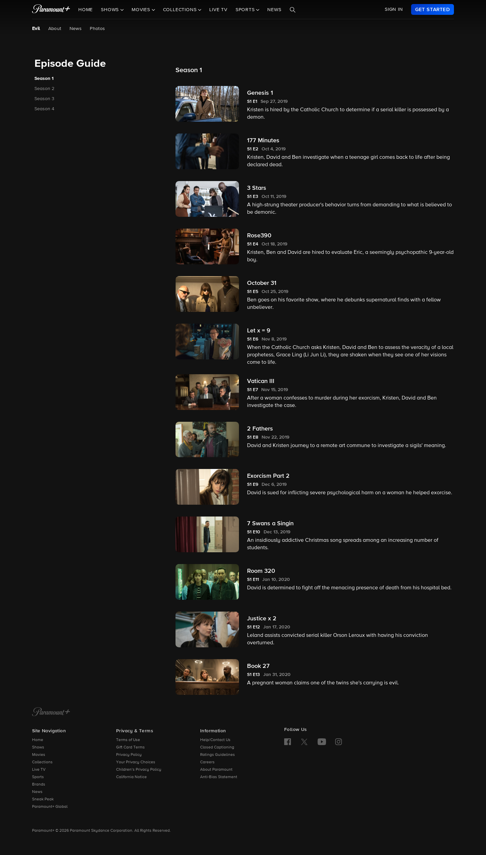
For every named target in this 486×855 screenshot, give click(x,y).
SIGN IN (394, 9)
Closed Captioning (217, 747)
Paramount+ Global (50, 807)
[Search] (293, 10)
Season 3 (44, 98)
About (54, 28)
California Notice (131, 777)
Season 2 (44, 88)
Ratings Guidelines (217, 755)
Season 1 (44, 78)
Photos (97, 28)
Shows (38, 747)
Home (85, 9)
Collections (42, 762)
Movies (38, 755)
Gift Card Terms (130, 747)
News (274, 9)
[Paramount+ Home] (51, 712)
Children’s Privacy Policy (138, 770)
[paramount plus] (51, 9)
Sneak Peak (43, 799)
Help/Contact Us (215, 740)
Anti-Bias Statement (218, 777)
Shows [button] (110, 9)
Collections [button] (180, 9)
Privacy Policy (129, 755)
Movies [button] (142, 9)
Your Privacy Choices (135, 762)
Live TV (218, 9)
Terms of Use (128, 740)
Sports (38, 777)
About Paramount (216, 770)
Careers (207, 762)
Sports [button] (246, 9)
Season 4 (44, 109)
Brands (38, 785)
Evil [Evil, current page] (36, 28)
